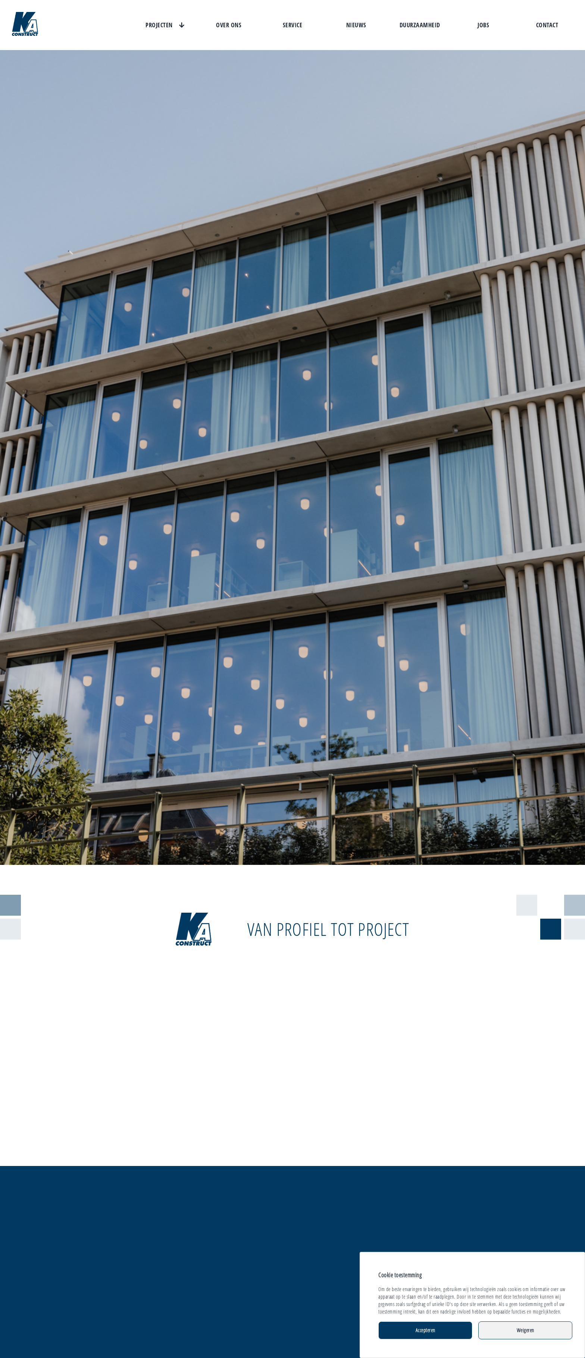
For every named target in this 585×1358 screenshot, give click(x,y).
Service (293, 25)
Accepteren (425, 1330)
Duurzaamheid (420, 25)
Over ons (228, 25)
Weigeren (525, 1330)
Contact (547, 25)
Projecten (159, 25)
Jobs (483, 25)
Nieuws (356, 25)
